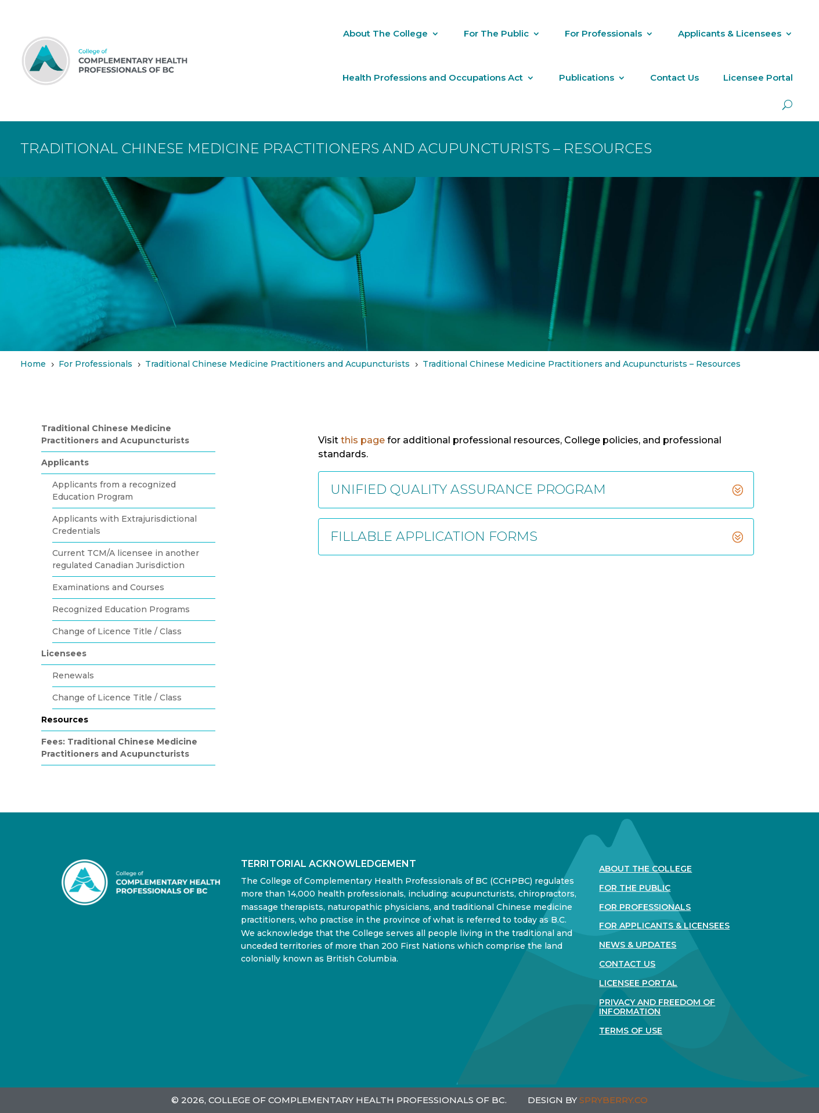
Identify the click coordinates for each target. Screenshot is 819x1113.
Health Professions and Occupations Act (432, 77)
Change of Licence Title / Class (117, 631)
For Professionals (603, 33)
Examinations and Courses (108, 587)
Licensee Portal (758, 77)
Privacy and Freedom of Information (657, 1007)
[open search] (787, 105)
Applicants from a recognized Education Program (114, 490)
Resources (64, 719)
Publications (586, 77)
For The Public (496, 33)
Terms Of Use (630, 1031)
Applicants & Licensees (729, 33)
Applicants (65, 462)
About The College (385, 33)
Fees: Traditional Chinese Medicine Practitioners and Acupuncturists (119, 747)
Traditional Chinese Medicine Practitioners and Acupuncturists (115, 434)
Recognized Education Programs (121, 609)
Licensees (63, 653)
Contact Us (674, 77)
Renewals (73, 675)
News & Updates (637, 945)
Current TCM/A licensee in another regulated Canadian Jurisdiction (125, 559)
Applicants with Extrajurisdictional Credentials (124, 525)
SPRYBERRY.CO (613, 1099)
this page (363, 440)
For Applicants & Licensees (664, 926)
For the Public (634, 888)
